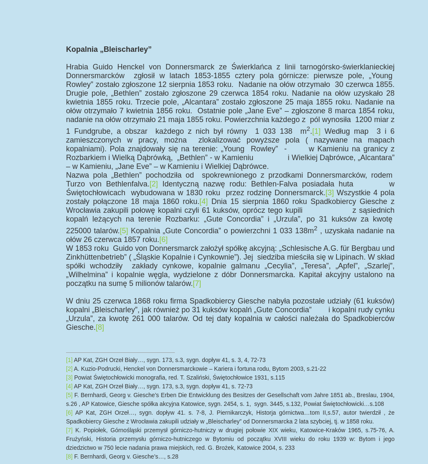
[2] (154, 184)
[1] (316, 131)
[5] (124, 231)
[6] (163, 239)
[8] (100, 327)
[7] (197, 283)
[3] (330, 193)
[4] (203, 201)
